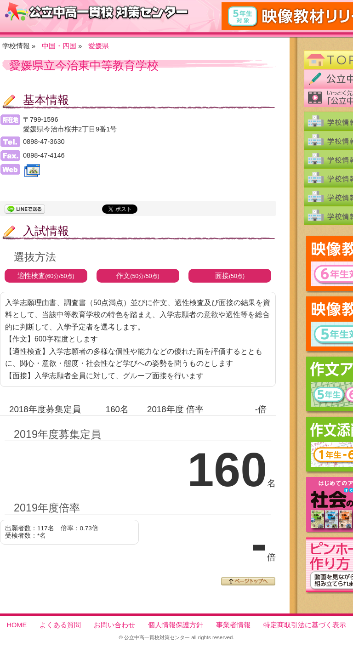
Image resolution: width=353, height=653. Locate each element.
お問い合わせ (114, 625)
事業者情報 (233, 625)
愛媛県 (98, 46)
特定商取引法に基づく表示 (304, 625)
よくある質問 (60, 625)
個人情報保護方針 (175, 625)
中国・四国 (59, 46)
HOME (17, 625)
